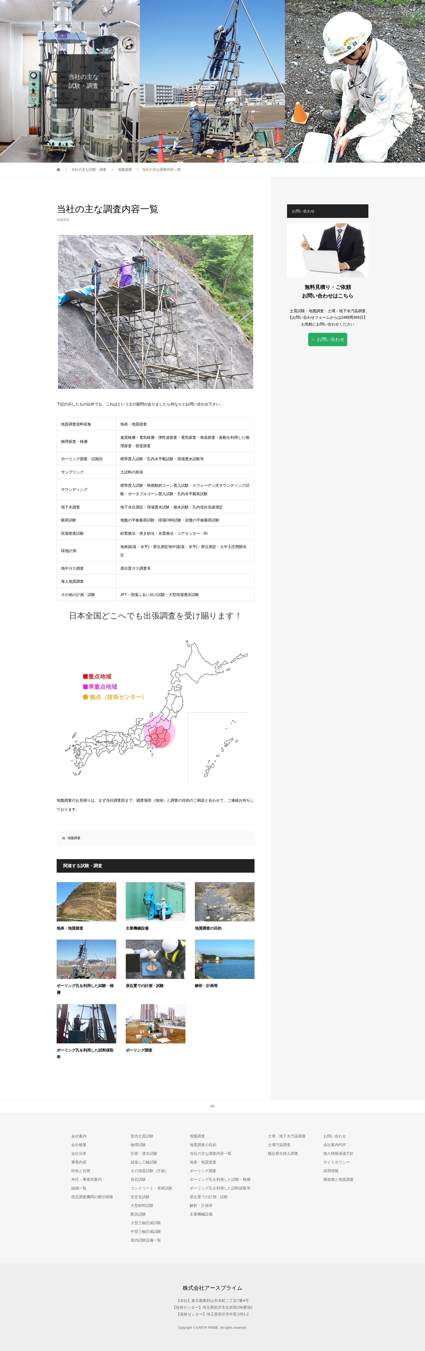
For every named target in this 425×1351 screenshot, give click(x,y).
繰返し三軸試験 (144, 1162)
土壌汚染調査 (336, 9)
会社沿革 (78, 1153)
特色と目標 (80, 1171)
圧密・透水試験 (144, 1153)
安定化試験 (140, 1197)
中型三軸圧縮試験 (146, 1231)
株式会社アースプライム (212, 1288)
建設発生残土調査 (283, 1153)
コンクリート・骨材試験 (151, 1188)
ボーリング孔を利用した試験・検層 (220, 1179)
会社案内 (243, 9)
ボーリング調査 (139, 1050)
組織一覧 (78, 1188)
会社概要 (78, 1145)
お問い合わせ (399, 9)
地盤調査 (305, 9)
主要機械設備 (137, 928)
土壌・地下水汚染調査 (287, 1136)
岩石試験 (138, 1179)
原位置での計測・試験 (145, 986)
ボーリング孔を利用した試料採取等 (220, 1188)
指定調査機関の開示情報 (92, 1197)
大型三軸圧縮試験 (146, 1223)
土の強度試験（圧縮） (150, 1171)
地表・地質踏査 (70, 928)
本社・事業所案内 (86, 1179)
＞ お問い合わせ (327, 339)
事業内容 (78, 1162)
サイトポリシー (336, 1162)
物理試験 (138, 1145)
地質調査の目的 (208, 928)
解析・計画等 (206, 986)
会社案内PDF (334, 1145)
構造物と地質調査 (338, 1179)
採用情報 (368, 9)
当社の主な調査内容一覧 (210, 1153)
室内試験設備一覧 (146, 1240)
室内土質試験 (274, 9)
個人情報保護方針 (338, 1153)
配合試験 (138, 1214)
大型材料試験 (142, 1205)
